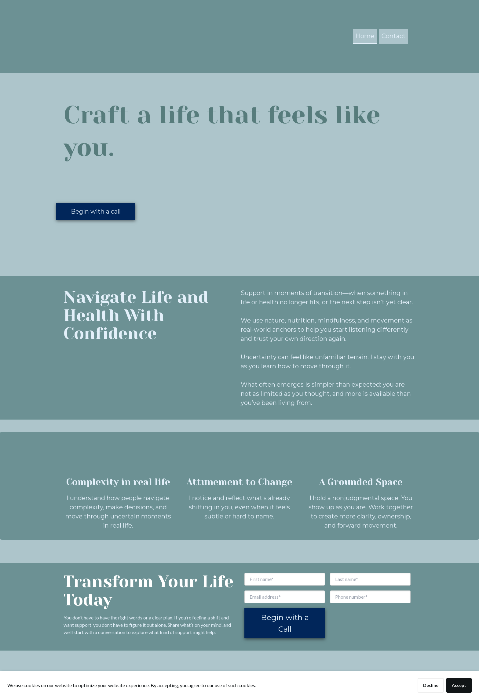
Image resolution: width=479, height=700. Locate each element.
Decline (430, 685)
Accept (459, 685)
